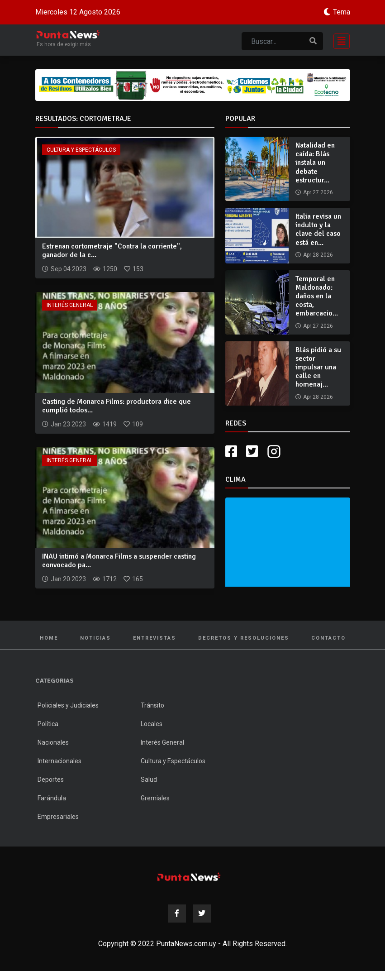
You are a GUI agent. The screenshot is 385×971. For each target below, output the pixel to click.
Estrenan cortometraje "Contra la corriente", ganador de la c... (112, 250)
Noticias (95, 638)
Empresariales (58, 816)
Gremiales (155, 798)
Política (48, 723)
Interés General (70, 305)
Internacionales (59, 761)
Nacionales (53, 742)
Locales (151, 723)
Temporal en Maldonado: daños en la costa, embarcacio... (316, 296)
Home (49, 638)
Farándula (52, 798)
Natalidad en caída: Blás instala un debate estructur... (315, 163)
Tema (341, 12)
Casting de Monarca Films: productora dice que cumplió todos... (116, 406)
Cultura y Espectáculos (81, 150)
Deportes (51, 779)
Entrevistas (154, 638)
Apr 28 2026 (318, 255)
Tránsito (152, 705)
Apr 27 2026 (318, 192)
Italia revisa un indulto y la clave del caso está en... (318, 229)
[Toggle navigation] (339, 40)
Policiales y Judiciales (68, 705)
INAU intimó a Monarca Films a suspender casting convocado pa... (119, 560)
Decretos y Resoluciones (243, 638)
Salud (149, 779)
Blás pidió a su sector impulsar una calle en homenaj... (318, 367)
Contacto (328, 638)
